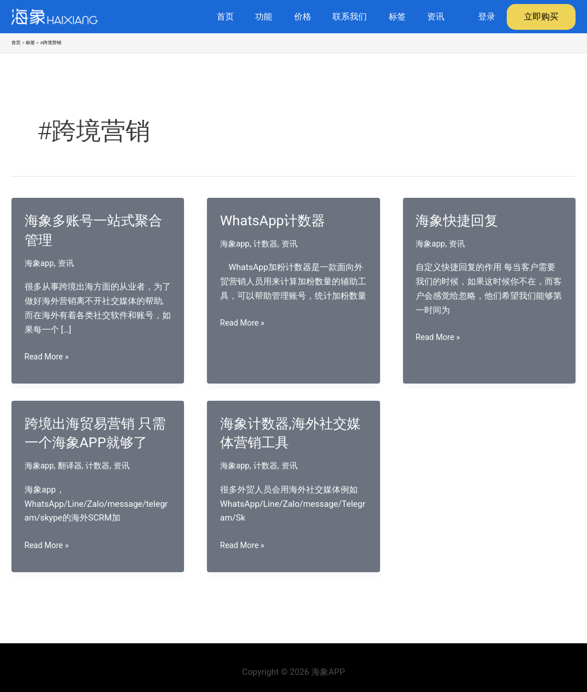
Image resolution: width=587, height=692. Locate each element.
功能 (283, 16)
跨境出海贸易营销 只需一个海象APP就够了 (93, 443)
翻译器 (72, 485)
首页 (248, 16)
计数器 (268, 244)
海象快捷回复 (460, 220)
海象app (40, 263)
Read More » (48, 357)
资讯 (438, 16)
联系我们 (360, 16)
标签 (403, 16)
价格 (317, 16)
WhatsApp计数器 (277, 220)
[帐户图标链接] (486, 17)
